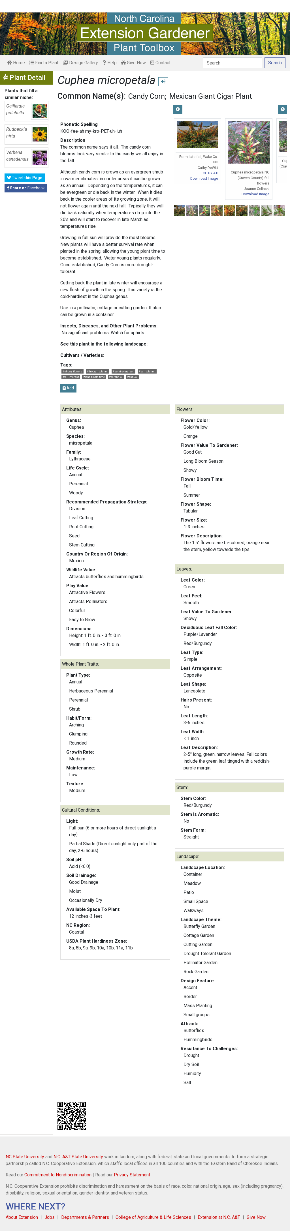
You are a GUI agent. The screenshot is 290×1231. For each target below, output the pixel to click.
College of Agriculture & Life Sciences (153, 1217)
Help (110, 62)
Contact (160, 62)
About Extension (22, 1217)
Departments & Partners (85, 1217)
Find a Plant (43, 62)
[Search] (232, 62)
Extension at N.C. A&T (219, 1217)
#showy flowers (72, 371)
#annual (132, 376)
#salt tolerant (147, 371)
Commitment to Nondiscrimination (57, 1175)
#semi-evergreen (123, 371)
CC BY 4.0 (210, 173)
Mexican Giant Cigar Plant (210, 96)
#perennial (116, 376)
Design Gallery (80, 62)
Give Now (133, 62)
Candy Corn (146, 96)
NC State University (25, 1156)
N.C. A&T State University (78, 1156)
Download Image (204, 178)
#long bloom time (94, 376)
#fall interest (71, 376)
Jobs (49, 1217)
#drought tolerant (97, 371)
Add (68, 388)
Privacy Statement (132, 1175)
